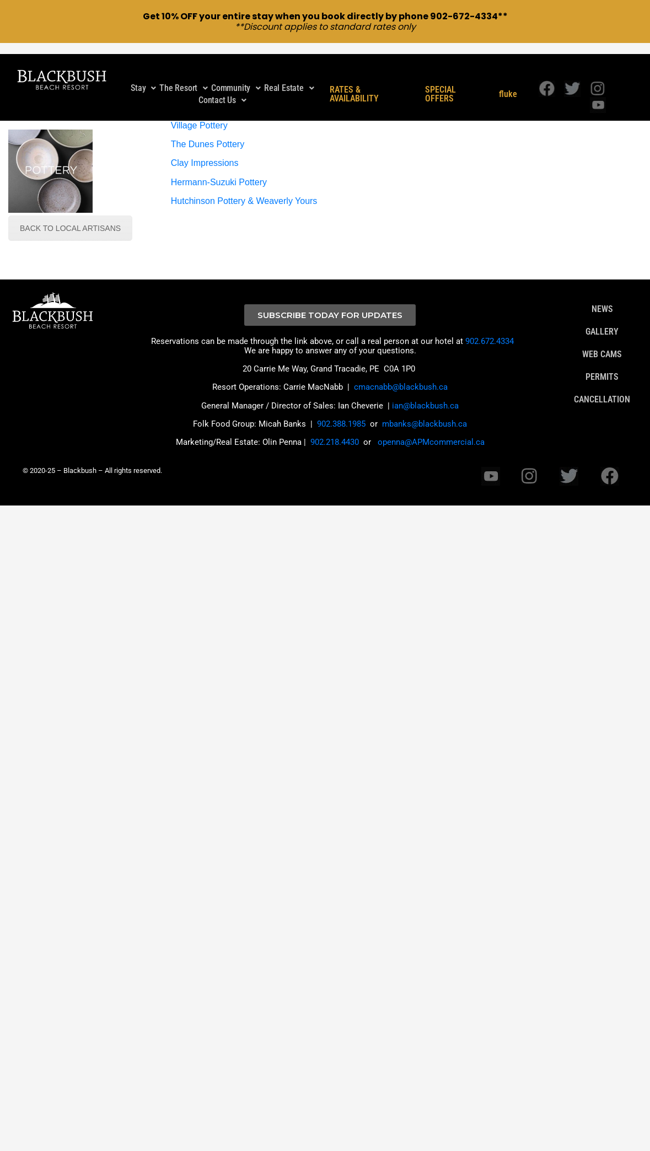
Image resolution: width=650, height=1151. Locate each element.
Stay (143, 79)
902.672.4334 (489, 333)
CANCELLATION (602, 391)
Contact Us (222, 92)
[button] (143, 80)
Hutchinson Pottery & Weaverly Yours (244, 193)
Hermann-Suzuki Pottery (219, 174)
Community (236, 79)
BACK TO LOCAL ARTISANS (70, 220)
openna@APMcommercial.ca (431, 434)
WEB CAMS (602, 346)
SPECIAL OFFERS (440, 86)
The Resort (183, 79)
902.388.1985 (341, 416)
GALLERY (602, 323)
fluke (508, 86)
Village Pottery (199, 117)
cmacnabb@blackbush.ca (401, 379)
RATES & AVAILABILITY (354, 86)
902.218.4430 (334, 434)
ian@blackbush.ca (425, 397)
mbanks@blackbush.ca (424, 416)
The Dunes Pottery (207, 136)
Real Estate (289, 79)
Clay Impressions (205, 155)
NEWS (602, 301)
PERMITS (602, 368)
